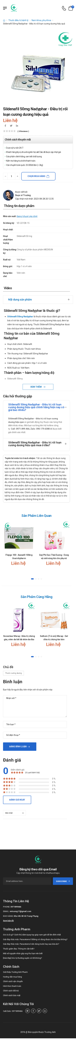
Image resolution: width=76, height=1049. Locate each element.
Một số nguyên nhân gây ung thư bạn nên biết (23, 953)
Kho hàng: (8, 916)
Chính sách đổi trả (11, 991)
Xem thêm (36, 387)
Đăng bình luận (18, 746)
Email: (6, 911)
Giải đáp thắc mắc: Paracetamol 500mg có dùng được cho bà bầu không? (35, 939)
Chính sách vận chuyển (13, 981)
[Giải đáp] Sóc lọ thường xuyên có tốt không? (22, 958)
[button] (32, 579)
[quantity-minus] (5, 176)
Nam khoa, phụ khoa (41, 20)
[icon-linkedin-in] (17, 126)
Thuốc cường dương (13, 673)
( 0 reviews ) (23, 131)
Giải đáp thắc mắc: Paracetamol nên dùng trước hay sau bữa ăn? (31, 944)
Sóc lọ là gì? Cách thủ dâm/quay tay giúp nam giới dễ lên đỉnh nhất (32, 935)
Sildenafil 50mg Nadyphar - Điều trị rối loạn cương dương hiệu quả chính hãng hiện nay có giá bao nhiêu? (36, 407)
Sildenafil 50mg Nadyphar (20, 316)
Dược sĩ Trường (23, 195)
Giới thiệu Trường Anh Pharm (15, 972)
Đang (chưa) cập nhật (27, 216)
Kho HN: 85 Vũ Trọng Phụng (26, 916)
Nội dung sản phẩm (20, 299)
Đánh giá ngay (17, 800)
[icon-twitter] (11, 126)
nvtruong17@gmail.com (20, 911)
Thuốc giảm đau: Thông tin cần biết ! (19, 949)
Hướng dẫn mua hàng (12, 977)
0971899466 (15, 907)
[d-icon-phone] (64, 8)
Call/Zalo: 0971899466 (12, 1011)
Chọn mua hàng (36, 176)
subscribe (63, 881)
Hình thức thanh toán (12, 986)
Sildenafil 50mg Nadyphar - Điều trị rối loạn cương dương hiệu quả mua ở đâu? (34, 444)
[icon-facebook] (5, 126)
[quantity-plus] (17, 176)
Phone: (6, 907)
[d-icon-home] (4, 20)
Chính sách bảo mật (11, 995)
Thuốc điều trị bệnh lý (18, 20)
